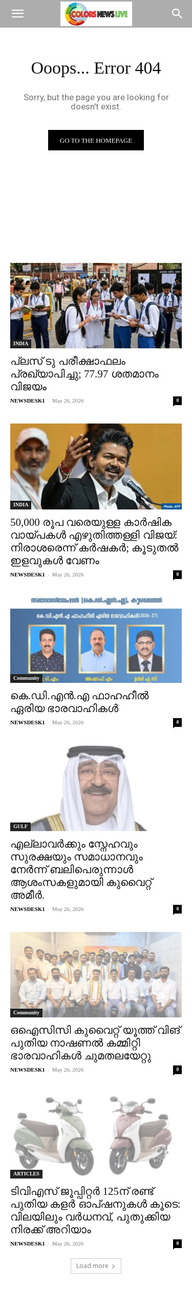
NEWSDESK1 (27, 400)
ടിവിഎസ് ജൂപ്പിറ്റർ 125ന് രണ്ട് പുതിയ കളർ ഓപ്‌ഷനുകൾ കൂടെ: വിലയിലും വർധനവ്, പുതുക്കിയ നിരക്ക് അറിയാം (95, 1210)
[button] (17, 14)
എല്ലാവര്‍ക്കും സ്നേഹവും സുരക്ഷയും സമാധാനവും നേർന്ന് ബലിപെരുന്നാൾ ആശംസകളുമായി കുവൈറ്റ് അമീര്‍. (81, 869)
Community (26, 678)
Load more (96, 1265)
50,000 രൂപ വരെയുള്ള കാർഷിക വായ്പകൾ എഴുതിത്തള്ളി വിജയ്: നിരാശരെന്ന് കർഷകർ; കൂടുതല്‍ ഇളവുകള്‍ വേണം (94, 541)
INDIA (20, 343)
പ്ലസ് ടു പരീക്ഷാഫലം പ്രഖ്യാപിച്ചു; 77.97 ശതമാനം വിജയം (84, 374)
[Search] (177, 14)
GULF (20, 826)
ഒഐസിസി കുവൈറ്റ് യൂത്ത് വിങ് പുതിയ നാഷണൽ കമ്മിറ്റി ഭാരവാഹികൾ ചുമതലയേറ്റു (95, 1043)
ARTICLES (26, 1173)
